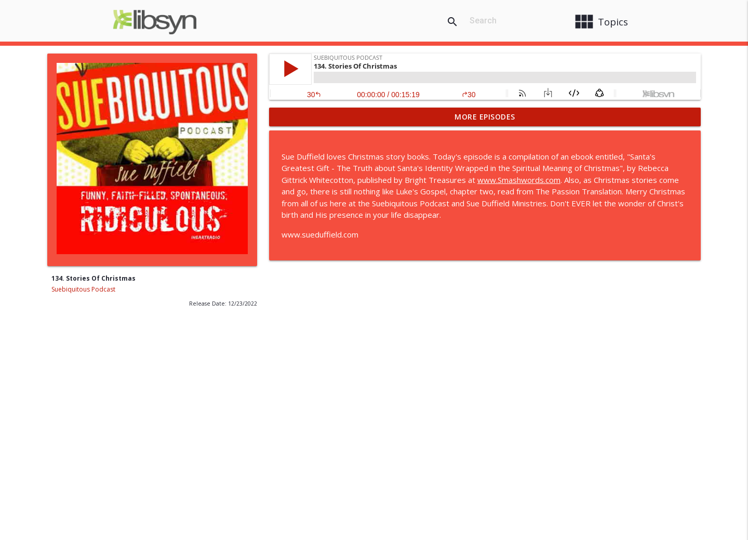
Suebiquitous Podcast (83, 289)
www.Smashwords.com (518, 180)
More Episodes (485, 117)
